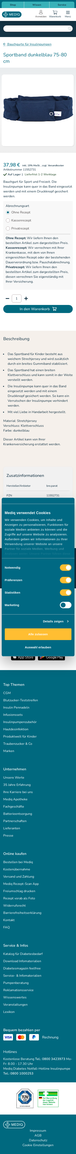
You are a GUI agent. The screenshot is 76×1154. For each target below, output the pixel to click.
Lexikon (9, 1012)
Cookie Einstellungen (38, 1145)
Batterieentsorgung (17, 814)
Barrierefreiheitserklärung (22, 913)
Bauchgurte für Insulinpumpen (28, 44)
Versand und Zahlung (18, 876)
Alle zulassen (38, 634)
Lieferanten (11, 828)
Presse (8, 835)
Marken (8, 751)
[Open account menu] (40, 14)
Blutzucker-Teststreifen (20, 700)
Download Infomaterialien (22, 961)
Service (62, 4)
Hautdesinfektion (15, 729)
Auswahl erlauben (38, 647)
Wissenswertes (15, 997)
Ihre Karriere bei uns (18, 792)
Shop (13, 4)
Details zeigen (53, 621)
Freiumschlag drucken (19, 891)
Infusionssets (13, 715)
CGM (7, 693)
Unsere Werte (13, 777)
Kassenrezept (21, 220)
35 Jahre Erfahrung (17, 785)
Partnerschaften (15, 821)
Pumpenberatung (16, 983)
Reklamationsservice (18, 990)
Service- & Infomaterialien (22, 975)
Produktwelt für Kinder (20, 736)
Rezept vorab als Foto (19, 898)
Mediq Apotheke (15, 799)
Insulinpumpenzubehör (20, 722)
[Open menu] (67, 14)
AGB (38, 1135)
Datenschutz (38, 1140)
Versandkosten (56, 165)
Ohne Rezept (20, 212)
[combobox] (38, 28)
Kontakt (9, 920)
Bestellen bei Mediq (18, 862)
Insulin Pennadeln (16, 707)
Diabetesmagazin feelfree (22, 968)
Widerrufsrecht (14, 905)
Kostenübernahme (16, 869)
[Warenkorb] (54, 14)
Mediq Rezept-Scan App (21, 884)
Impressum (38, 1130)
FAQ (6, 927)
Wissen (36, 4)
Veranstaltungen (15, 1004)
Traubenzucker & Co (17, 744)
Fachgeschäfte (13, 806)
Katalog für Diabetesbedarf (23, 954)
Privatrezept (20, 228)
